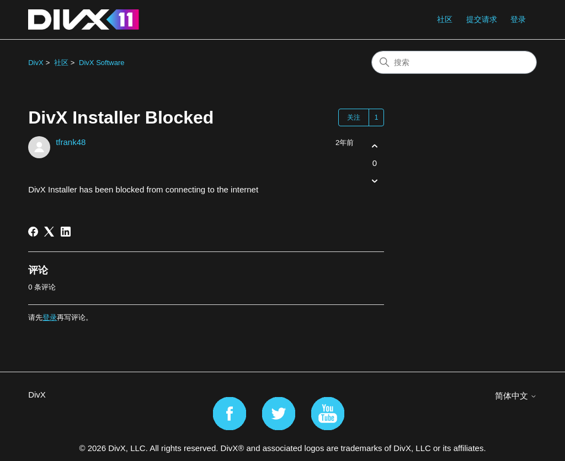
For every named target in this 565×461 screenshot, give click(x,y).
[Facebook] (33, 232)
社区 (444, 19)
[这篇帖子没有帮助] (374, 181)
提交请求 (481, 19)
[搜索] (454, 62)
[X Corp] (49, 232)
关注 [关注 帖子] (353, 117)
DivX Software (101, 62)
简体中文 (516, 395)
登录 (49, 317)
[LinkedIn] (66, 232)
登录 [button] (518, 19)
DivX (35, 62)
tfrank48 (71, 142)
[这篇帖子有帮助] (374, 146)
